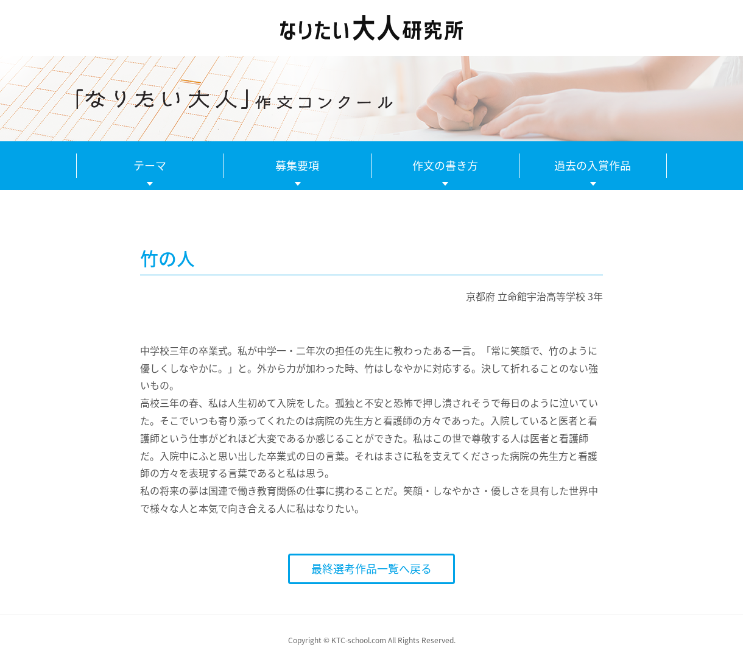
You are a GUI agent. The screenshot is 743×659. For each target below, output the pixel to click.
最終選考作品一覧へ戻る (371, 568)
